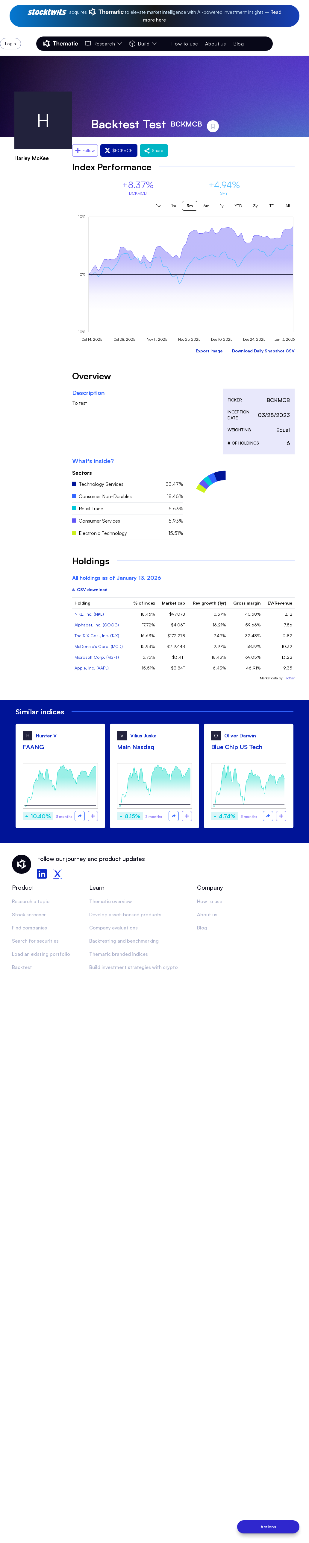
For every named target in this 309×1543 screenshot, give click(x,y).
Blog (238, 44)
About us (215, 44)
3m (190, 205)
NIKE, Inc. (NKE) (89, 614)
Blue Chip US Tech (237, 747)
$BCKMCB (119, 150)
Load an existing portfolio (41, 954)
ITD (272, 205)
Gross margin (247, 602)
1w (158, 205)
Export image (209, 350)
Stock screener (29, 914)
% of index (144, 602)
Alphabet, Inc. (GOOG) (97, 624)
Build (143, 44)
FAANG (33, 747)
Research (103, 44)
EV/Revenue (280, 602)
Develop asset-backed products (125, 914)
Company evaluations (113, 928)
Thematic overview (110, 901)
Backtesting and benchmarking (124, 941)
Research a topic (30, 901)
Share (154, 150)
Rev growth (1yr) (209, 602)
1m (173, 205)
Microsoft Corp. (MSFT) (97, 657)
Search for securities (35, 941)
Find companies (29, 928)
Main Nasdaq (135, 747)
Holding (82, 602)
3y (255, 205)
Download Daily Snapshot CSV (263, 350)
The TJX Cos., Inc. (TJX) (97, 635)
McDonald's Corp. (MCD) (99, 646)
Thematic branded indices (118, 954)
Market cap (173, 602)
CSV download (89, 589)
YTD (238, 205)
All (287, 205)
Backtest (22, 967)
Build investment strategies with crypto (133, 967)
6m (206, 205)
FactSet (289, 678)
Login (257, 44)
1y (222, 205)
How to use (184, 44)
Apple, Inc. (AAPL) (92, 667)
